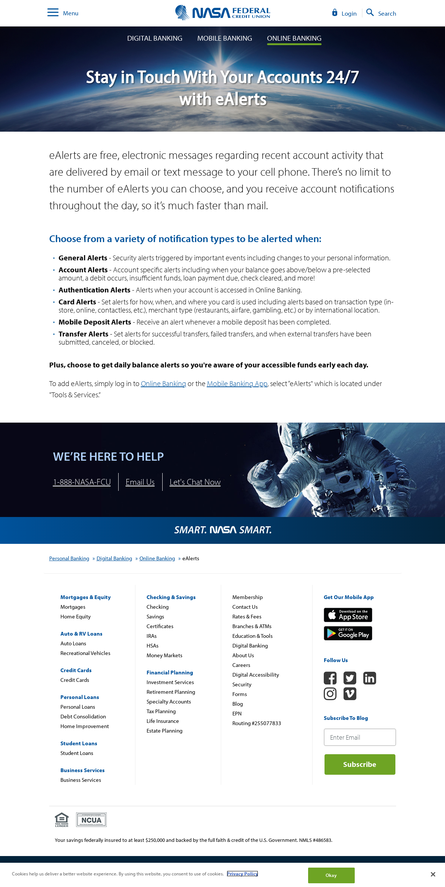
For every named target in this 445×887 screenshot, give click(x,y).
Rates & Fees (246, 616)
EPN (237, 713)
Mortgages (72, 606)
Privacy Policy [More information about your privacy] (242, 874)
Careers (241, 664)
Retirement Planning (171, 691)
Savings (155, 616)
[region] (222, 875)
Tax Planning (161, 711)
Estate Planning (164, 730)
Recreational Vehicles (85, 652)
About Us (243, 655)
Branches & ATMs (252, 626)
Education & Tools (252, 635)
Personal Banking (69, 558)
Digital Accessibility (255, 674)
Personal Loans (77, 706)
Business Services (80, 779)
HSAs (153, 645)
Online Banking (294, 38)
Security (241, 684)
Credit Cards (74, 679)
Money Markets (164, 655)
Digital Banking (154, 38)
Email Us (140, 481)
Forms (239, 694)
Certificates (160, 626)
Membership (247, 597)
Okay (331, 875)
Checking (158, 606)
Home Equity (75, 616)
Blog (237, 703)
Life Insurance (163, 720)
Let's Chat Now (195, 481)
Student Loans (76, 752)
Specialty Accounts (169, 701)
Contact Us (245, 606)
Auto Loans (73, 643)
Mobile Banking (224, 38)
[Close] (433, 874)
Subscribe (359, 764)
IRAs (152, 635)
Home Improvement (84, 726)
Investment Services (170, 682)
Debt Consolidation (83, 716)
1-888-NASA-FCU (82, 481)
